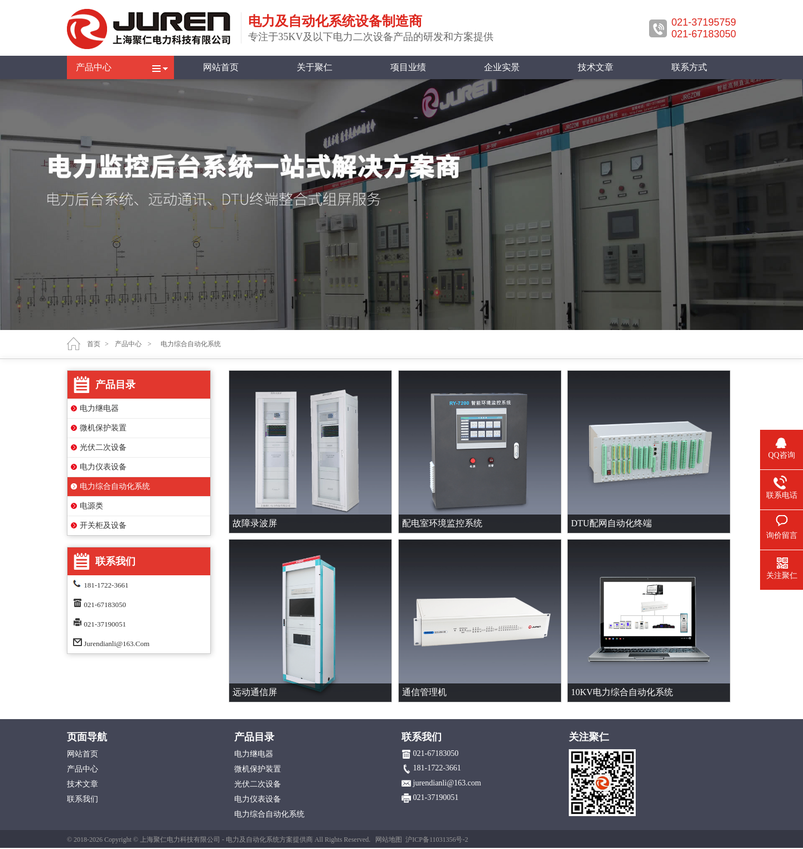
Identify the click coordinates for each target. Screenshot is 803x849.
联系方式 (689, 67)
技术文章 (595, 67)
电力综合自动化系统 (115, 486)
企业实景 (502, 67)
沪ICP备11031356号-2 (436, 839)
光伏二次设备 (103, 447)
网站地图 (388, 839)
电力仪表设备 (103, 467)
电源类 (91, 506)
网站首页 (221, 67)
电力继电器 (99, 408)
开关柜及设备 (103, 525)
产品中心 (94, 67)
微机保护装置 (103, 428)
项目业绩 (408, 67)
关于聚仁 (314, 67)
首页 (93, 344)
